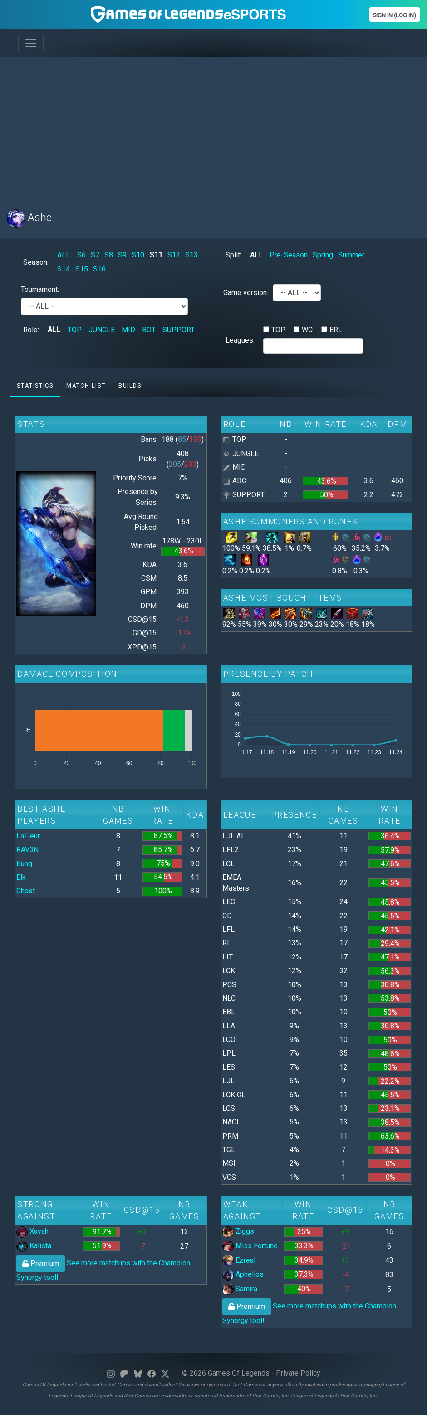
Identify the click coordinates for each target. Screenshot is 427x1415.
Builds (130, 385)
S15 (81, 269)
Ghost (25, 891)
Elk (21, 877)
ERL (335, 329)
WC (307, 329)
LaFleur (28, 836)
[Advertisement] (213, 127)
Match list (85, 385)
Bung (24, 863)
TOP (75, 329)
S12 (173, 255)
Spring (323, 255)
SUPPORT (178, 329)
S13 (191, 255)
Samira (239, 1288)
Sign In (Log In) (394, 15)
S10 (138, 255)
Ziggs (238, 1231)
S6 (81, 255)
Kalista (33, 1245)
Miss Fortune (250, 1245)
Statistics (35, 385)
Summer (351, 255)
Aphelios (243, 1274)
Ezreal (238, 1260)
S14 (63, 269)
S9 (122, 255)
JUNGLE (101, 329)
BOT (149, 329)
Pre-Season (289, 255)
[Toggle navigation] (31, 43)
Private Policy (298, 1373)
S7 (95, 255)
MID (128, 329)
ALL (63, 255)
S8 (108, 255)
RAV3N (27, 849)
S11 (156, 255)
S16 (99, 269)
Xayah (32, 1231)
